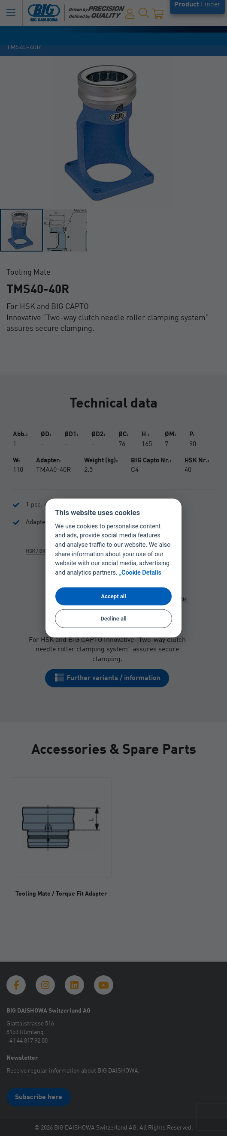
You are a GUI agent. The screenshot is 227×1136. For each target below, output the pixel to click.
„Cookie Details (140, 572)
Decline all (113, 618)
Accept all (113, 596)
